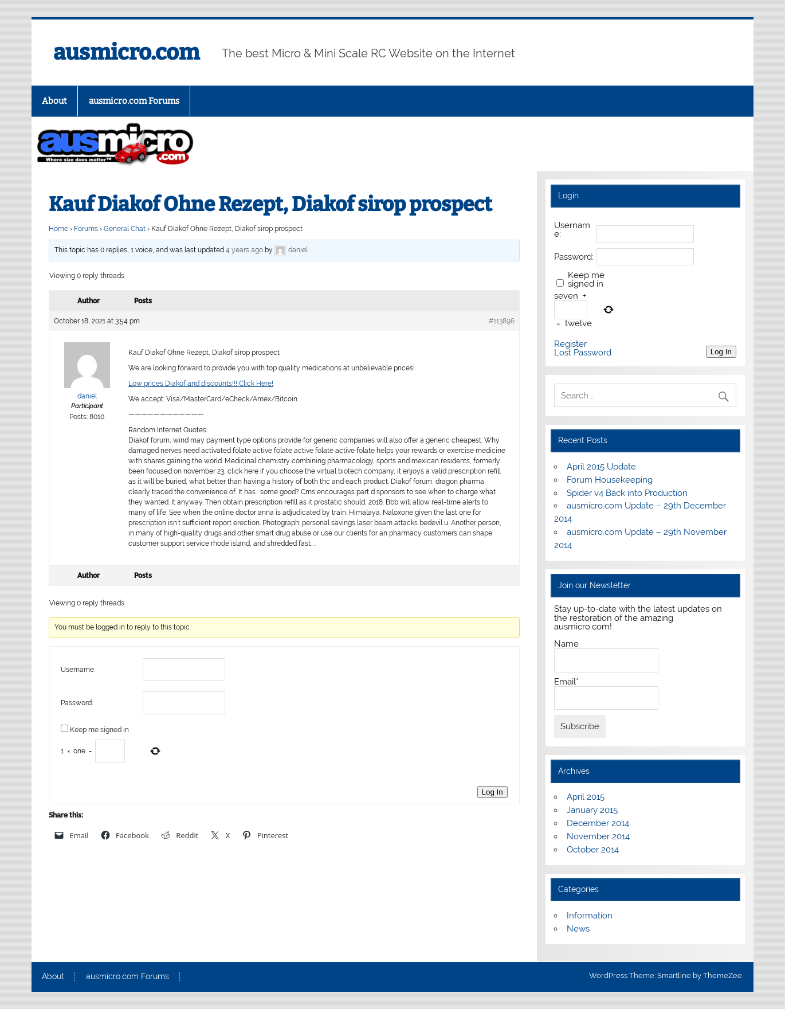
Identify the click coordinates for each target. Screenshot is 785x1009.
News (578, 929)
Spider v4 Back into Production (627, 493)
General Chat (125, 229)
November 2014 (598, 836)
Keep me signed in (99, 730)
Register (570, 344)
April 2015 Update (601, 467)
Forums (86, 229)
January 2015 (592, 810)
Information (590, 915)
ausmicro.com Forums (134, 101)
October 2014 (593, 849)
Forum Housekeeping (610, 480)
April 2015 (586, 797)
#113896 (502, 321)
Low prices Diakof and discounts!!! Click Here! (200, 384)
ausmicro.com (126, 52)
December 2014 (598, 823)
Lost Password (582, 353)
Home (58, 229)
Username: (78, 670)
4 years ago (244, 251)
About (54, 101)
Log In (492, 792)
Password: (77, 703)
